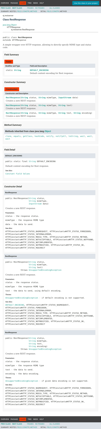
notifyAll (61, 136)
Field (19, 11)
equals (17, 136)
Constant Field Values (17, 174)
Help (42, 3)
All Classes (54, 8)
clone (8, 136)
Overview (5, 3)
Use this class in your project (86, 3)
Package (14, 3)
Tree (29, 3)
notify (49, 136)
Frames (30, 8)
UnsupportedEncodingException (45, 270)
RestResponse (13, 97)
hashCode (39, 136)
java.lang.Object (9, 25)
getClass (27, 136)
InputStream (64, 97)
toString (73, 136)
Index (35, 3)
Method (33, 11)
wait (82, 136)
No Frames (39, 8)
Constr (26, 11)
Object (47, 131)
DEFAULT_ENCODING (39, 70)
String (17, 70)
